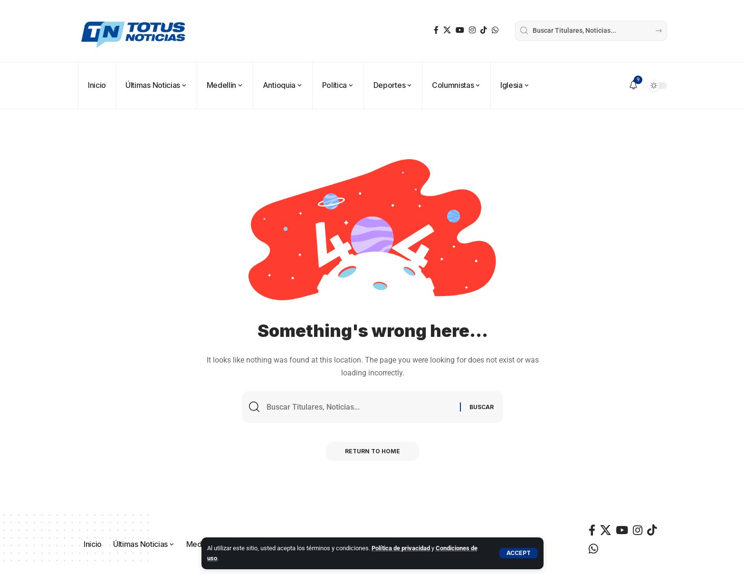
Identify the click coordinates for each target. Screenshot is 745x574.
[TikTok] (483, 30)
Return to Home (372, 451)
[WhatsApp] (495, 30)
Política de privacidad (401, 548)
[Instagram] (472, 30)
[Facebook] (436, 30)
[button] (518, 553)
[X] (447, 30)
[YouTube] (460, 30)
